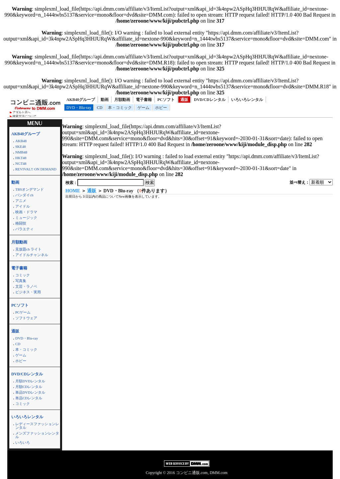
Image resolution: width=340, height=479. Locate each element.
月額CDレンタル (28, 387)
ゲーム (143, 107)
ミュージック (26, 218)
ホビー (161, 107)
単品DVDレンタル (30, 392)
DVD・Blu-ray (78, 107)
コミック (22, 275)
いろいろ (22, 442)
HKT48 (21, 158)
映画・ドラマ (26, 212)
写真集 (20, 281)
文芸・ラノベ (26, 286)
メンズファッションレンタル (37, 435)
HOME (72, 190)
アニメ (20, 201)
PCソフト (166, 99)
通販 (184, 99)
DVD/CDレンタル (209, 99)
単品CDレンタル (28, 398)
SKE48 (20, 146)
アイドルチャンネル (31, 255)
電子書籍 (144, 99)
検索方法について (25, 116)
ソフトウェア (26, 318)
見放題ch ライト (28, 249)
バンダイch (24, 195)
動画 (105, 99)
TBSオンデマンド (29, 189)
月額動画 (122, 99)
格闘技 (20, 223)
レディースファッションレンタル (37, 426)
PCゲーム (23, 312)
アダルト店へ (22, 112)
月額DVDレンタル (30, 381)
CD (100, 107)
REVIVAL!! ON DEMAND (35, 169)
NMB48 (21, 152)
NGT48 (21, 163)
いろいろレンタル (247, 99)
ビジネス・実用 (28, 292)
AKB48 (21, 141)
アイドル (22, 206)
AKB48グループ (80, 99)
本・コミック (120, 107)
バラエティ (24, 229)
